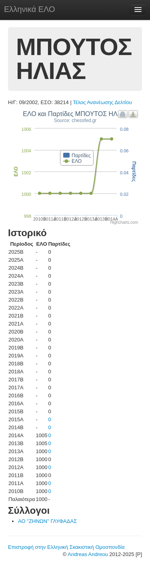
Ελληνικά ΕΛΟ (29, 9)
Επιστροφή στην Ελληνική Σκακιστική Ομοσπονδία (66, 547)
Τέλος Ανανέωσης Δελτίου (102, 102)
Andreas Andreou (88, 554)
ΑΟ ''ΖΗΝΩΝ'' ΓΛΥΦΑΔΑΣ (47, 521)
